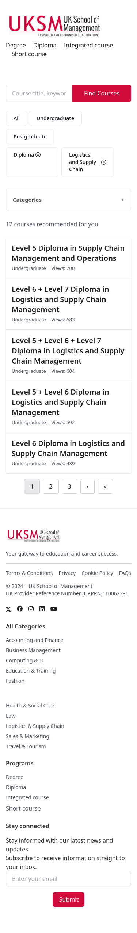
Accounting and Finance (34, 639)
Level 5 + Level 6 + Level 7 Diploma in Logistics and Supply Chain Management (68, 351)
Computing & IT (25, 660)
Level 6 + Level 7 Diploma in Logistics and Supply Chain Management (60, 299)
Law (10, 715)
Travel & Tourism (26, 746)
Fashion (15, 680)
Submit (69, 899)
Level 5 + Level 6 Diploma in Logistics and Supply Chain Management (60, 402)
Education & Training (31, 670)
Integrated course (88, 45)
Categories (27, 199)
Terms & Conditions (29, 572)
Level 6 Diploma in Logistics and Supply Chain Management (68, 448)
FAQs (125, 572)
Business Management (33, 650)
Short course (29, 54)
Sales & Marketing (27, 736)
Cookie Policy (97, 572)
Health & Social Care (30, 705)
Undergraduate (55, 118)
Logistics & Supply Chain (35, 725)
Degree (16, 45)
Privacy (67, 572)
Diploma (44, 45)
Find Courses (101, 93)
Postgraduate (30, 136)
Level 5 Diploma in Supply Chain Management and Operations (68, 253)
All (17, 118)
